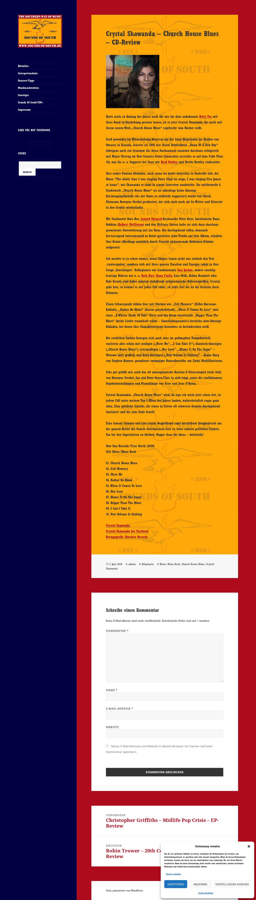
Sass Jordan (185, 270)
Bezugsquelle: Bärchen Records (127, 537)
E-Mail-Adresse (119, 709)
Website (112, 727)
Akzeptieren (175, 884)
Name (112, 690)
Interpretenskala (28, 73)
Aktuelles (23, 66)
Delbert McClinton (131, 224)
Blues (163, 564)
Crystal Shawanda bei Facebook (127, 531)
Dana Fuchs (164, 276)
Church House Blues (193, 564)
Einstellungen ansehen (232, 884)
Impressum (24, 109)
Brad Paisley (169, 162)
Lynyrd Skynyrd (151, 219)
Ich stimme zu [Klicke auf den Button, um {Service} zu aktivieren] (40, 143)
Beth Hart (147, 276)
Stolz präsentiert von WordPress (124, 890)
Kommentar (117, 631)
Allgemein (148, 564)
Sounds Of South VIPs (30, 102)
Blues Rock (173, 564)
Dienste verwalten (173, 874)
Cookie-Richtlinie (205, 893)
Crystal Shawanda (118, 525)
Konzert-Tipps (26, 80)
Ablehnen (200, 884)
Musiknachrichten (28, 88)
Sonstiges (23, 95)
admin (132, 564)
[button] (249, 846)
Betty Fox (205, 116)
